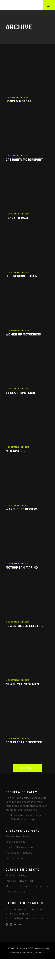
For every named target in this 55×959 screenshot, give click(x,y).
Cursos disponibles (17, 836)
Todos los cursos (15, 891)
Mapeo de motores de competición (27, 886)
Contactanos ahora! (18, 858)
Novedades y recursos (19, 852)
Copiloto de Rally (16, 875)
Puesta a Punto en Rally (20, 880)
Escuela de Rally (15, 841)
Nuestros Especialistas (19, 847)
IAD (43, 952)
